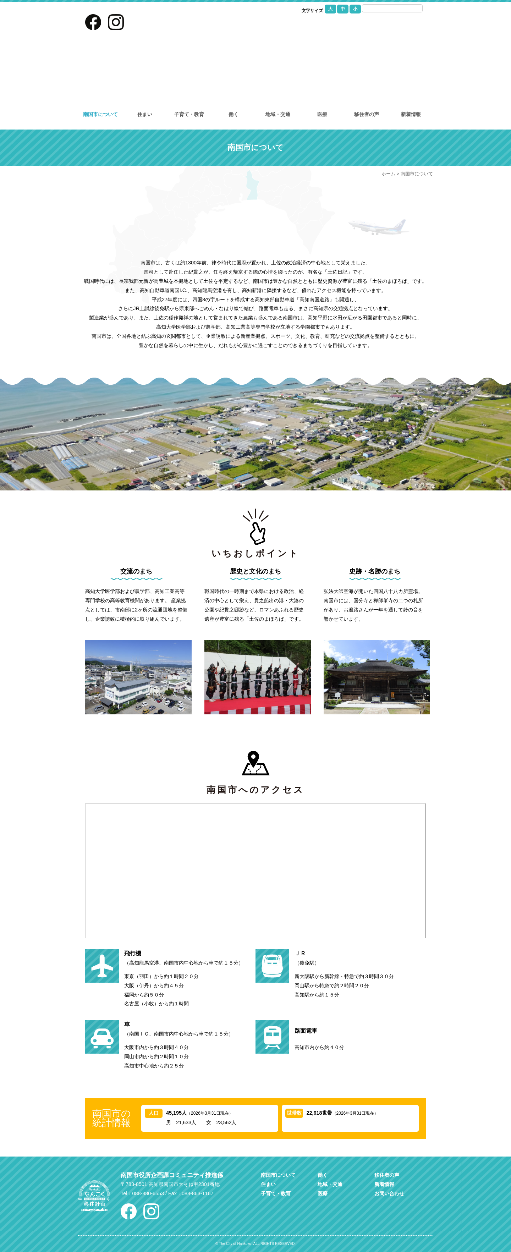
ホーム (388, 173)
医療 (322, 114)
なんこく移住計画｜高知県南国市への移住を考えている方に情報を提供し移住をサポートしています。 (255, 48)
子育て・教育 (189, 114)
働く (233, 114)
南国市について (100, 114)
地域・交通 (277, 114)
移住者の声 (366, 114)
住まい (144, 114)
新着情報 (411, 114)
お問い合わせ (371, 26)
